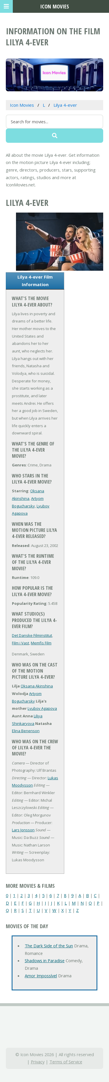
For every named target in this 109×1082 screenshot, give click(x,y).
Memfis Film (41, 643)
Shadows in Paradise (45, 960)
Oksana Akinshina (37, 686)
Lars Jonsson (23, 830)
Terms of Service (65, 1062)
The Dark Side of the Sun (49, 946)
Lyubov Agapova (42, 708)
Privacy (37, 1062)
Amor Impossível (41, 975)
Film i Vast (20, 643)
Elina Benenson (26, 730)
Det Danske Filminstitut (32, 635)
